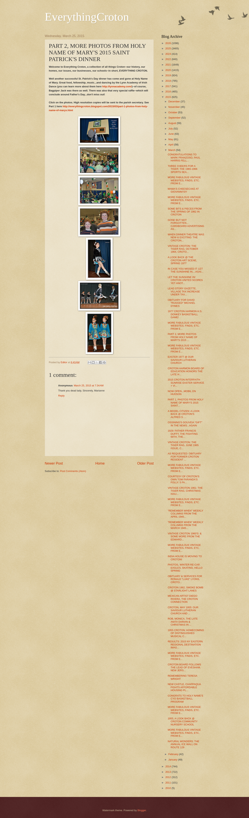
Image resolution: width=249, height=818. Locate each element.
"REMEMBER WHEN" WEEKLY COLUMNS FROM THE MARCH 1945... (185, 525)
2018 (168, 80)
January (173, 759)
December (174, 101)
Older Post (145, 463)
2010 (168, 788)
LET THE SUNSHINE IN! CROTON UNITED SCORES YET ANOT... (185, 280)
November (174, 106)
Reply (61, 395)
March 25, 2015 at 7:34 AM (88, 385)
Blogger (142, 810)
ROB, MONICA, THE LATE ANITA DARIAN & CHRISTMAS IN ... (183, 621)
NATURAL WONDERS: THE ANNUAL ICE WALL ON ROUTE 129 (183, 744)
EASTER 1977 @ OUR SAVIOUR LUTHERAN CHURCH (182, 359)
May (171, 139)
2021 (168, 64)
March (172, 150)
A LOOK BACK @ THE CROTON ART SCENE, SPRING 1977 (182, 260)
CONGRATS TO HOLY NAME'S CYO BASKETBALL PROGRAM (185, 698)
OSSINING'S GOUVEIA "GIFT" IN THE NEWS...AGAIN (185, 424)
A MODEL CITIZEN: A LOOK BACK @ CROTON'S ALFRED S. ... (184, 414)
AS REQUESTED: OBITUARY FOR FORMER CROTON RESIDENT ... (184, 456)
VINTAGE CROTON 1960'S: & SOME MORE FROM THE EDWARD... (185, 536)
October (173, 112)
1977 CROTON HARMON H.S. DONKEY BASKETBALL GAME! (185, 314)
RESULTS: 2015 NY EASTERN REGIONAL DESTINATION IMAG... (185, 644)
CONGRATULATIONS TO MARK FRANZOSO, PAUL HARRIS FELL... (184, 157)
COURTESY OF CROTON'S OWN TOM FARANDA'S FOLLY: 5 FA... (183, 479)
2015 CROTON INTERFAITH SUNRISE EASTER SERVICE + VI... (186, 382)
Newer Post (54, 463)
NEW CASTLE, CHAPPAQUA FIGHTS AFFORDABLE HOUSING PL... (184, 687)
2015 (168, 97)
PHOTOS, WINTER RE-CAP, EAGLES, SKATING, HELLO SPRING (185, 567)
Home (100, 463)
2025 (168, 48)
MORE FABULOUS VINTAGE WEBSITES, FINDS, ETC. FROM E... (184, 180)
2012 (168, 777)
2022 (168, 59)
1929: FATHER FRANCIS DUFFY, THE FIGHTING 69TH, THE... (183, 433)
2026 (168, 43)
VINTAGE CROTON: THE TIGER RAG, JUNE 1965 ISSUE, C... (183, 445)
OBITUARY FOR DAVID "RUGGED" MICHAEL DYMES (181, 302)
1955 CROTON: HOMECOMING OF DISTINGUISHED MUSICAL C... (186, 633)
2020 (168, 70)
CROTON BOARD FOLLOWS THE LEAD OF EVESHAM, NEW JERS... (184, 667)
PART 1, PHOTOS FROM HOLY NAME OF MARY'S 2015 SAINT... (185, 402)
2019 (168, 75)
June (171, 133)
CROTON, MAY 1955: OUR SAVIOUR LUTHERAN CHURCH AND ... (183, 610)
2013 (168, 771)
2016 (168, 91)
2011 (168, 782)
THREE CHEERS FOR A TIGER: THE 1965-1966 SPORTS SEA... (182, 169)
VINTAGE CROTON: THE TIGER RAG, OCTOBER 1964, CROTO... (183, 248)
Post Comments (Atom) (73, 471)
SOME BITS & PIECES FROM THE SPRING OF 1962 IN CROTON (185, 211)
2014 (168, 766)
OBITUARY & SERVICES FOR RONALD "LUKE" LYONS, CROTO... (185, 579)
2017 (168, 86)
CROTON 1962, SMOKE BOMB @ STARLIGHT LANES (185, 589)
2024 (168, 53)
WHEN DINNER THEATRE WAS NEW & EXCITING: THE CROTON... (186, 237)
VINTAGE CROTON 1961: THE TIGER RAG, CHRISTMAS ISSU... (185, 490)
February (173, 754)
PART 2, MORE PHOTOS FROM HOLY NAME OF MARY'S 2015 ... (182, 337)
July (170, 128)
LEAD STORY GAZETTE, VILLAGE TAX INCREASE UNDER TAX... (184, 291)
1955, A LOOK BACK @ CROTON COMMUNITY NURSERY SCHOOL (182, 721)
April (171, 144)
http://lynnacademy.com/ (117, 86)
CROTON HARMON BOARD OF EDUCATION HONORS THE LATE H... (186, 371)
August (172, 123)
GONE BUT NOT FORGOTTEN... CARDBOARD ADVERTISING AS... (186, 224)
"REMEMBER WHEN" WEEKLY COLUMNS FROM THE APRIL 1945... (185, 513)
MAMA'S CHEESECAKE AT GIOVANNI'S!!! (183, 190)
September (174, 117)
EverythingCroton (87, 16)
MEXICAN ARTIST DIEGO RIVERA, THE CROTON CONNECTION (183, 598)
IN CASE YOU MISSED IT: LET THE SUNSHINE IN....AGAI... (185, 270)
